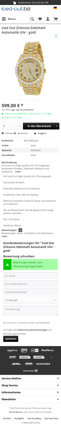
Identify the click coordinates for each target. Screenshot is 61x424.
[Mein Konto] (48, 19)
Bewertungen (9, 230)
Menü (9, 18)
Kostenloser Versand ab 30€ (30, 2)
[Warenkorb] (56, 19)
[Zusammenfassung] (30, 292)
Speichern (10, 338)
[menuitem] (8, 19)
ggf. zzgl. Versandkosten (23, 109)
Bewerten (21, 133)
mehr (17, 171)
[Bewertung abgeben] (30, 300)
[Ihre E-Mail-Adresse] (30, 284)
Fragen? (40, 133)
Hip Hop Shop (51, 418)
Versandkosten (16, 412)
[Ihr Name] (30, 276)
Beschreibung (9, 162)
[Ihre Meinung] (30, 310)
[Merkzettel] (40, 19)
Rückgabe (19, 418)
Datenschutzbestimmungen (32, 329)
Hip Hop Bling (34, 418)
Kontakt (7, 418)
